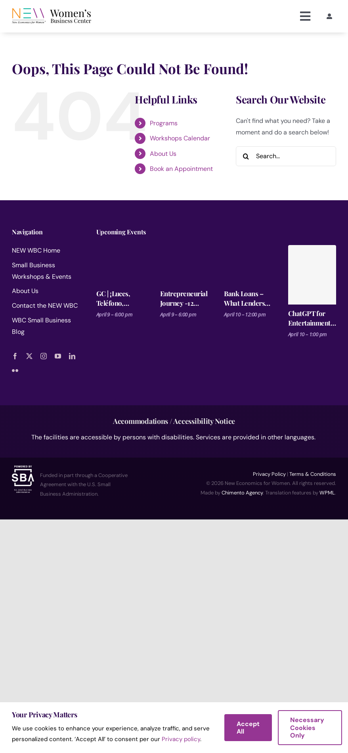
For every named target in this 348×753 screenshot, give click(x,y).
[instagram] (43, 356)
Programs (164, 123)
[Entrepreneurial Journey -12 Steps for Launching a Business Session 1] (184, 265)
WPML (327, 492)
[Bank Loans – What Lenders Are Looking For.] (248, 265)
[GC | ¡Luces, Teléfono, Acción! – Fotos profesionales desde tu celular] (120, 265)
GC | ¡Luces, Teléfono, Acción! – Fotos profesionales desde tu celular (119, 298)
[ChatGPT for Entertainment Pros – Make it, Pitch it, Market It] (312, 275)
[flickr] (15, 370)
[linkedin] (72, 356)
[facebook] (15, 356)
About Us (163, 153)
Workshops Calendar (180, 138)
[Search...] (286, 156)
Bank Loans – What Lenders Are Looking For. (244, 298)
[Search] (246, 156)
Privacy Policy (269, 474)
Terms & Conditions (312, 474)
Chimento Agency (242, 492)
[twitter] (29, 356)
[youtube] (58, 356)
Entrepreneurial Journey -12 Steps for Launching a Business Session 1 (183, 298)
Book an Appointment (181, 169)
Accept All (248, 728)
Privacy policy (181, 739)
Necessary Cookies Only (307, 727)
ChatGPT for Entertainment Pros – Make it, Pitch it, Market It (310, 318)
